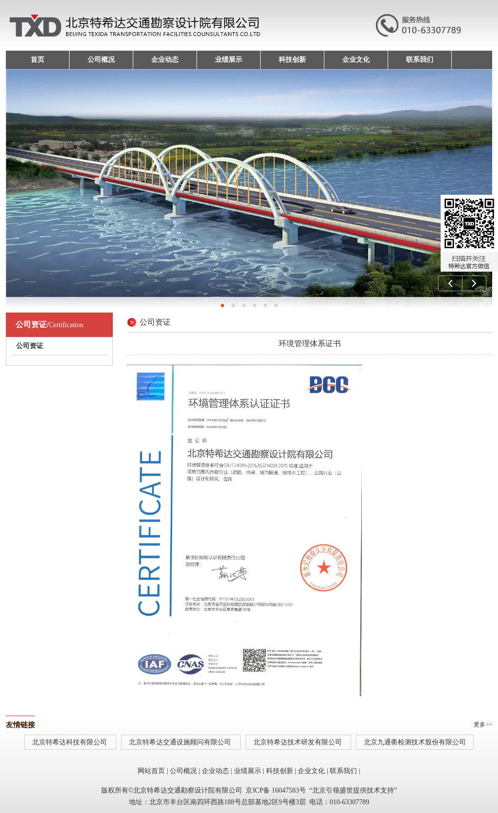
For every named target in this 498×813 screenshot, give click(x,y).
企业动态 (164, 59)
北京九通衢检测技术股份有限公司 (415, 742)
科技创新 (292, 59)
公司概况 (101, 59)
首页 (37, 59)
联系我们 (419, 59)
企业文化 (356, 59)
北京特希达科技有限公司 (70, 742)
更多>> (483, 724)
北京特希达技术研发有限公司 (298, 742)
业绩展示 (228, 59)
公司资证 (29, 346)
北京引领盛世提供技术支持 (353, 790)
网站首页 (151, 771)
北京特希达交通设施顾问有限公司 (181, 742)
